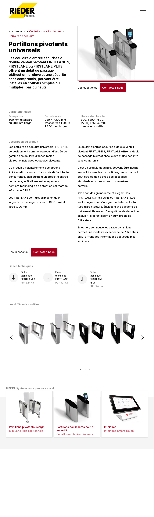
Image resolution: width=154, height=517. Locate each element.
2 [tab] (85, 369)
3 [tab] (89, 369)
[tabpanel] (47, 328)
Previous (11, 337)
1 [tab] (80, 369)
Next (142, 337)
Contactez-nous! (113, 87)
